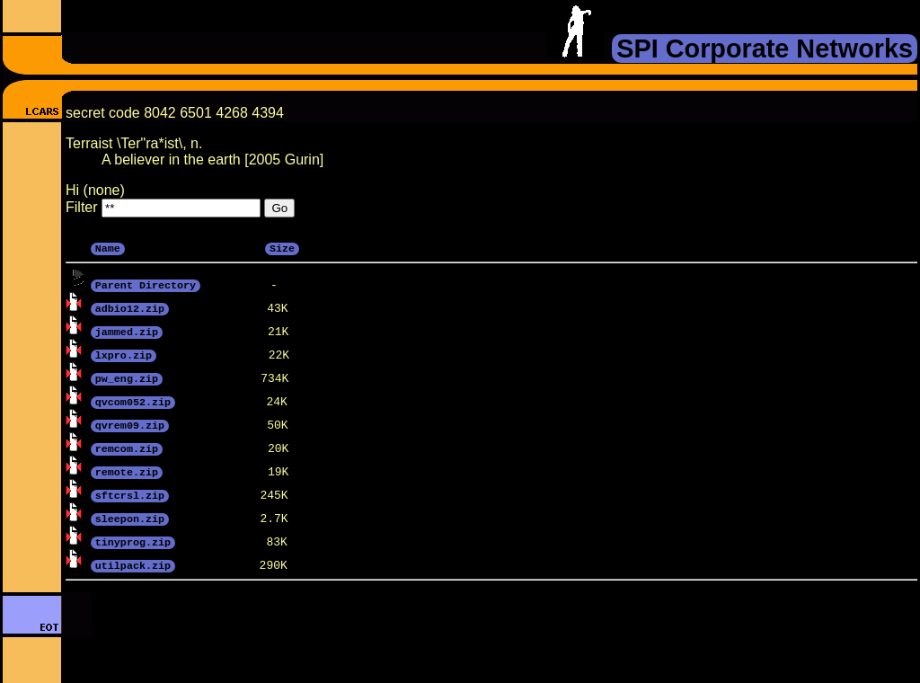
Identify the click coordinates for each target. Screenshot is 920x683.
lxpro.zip (123, 354)
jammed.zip (126, 331)
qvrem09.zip (129, 424)
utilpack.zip (133, 564)
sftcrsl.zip (129, 494)
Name (107, 247)
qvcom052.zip (133, 401)
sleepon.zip (129, 517)
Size (282, 247)
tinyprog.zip (133, 541)
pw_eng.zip (126, 377)
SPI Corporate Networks (764, 48)
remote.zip (126, 471)
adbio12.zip (129, 307)
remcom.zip (126, 447)
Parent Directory (145, 284)
